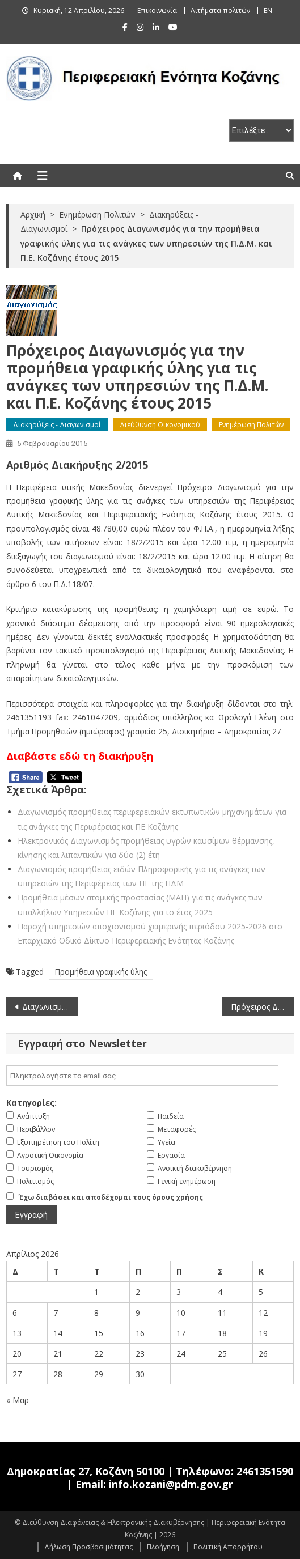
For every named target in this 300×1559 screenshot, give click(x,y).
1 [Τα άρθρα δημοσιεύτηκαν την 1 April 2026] (96, 1291)
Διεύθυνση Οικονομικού (160, 425)
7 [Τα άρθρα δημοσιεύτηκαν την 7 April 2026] (55, 1312)
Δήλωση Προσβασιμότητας (88, 1547)
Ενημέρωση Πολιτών (251, 425)
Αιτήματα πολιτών (220, 10)
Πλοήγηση (163, 1547)
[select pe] (261, 130)
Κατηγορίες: (31, 1102)
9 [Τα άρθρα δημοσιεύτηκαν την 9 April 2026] (138, 1312)
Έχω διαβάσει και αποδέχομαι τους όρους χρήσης (111, 1197)
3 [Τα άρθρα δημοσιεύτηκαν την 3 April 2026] (178, 1291)
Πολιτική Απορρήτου (228, 1547)
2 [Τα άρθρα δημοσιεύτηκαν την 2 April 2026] (138, 1291)
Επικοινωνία (157, 10)
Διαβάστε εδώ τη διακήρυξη (79, 756)
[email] (142, 1075)
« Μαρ (17, 1400)
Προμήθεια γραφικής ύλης (101, 971)
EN (268, 10)
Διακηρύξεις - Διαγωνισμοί (57, 425)
